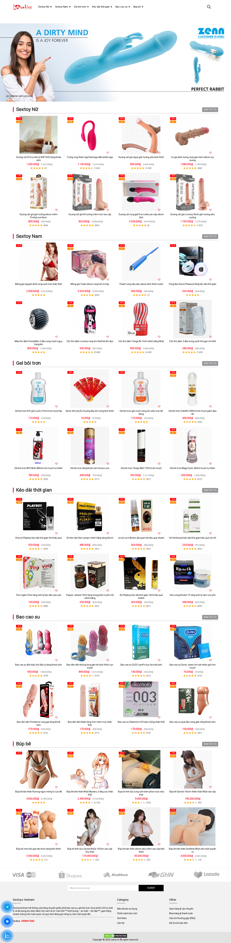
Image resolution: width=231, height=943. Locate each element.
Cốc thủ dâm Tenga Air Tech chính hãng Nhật (141, 341)
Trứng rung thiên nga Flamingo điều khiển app (90, 157)
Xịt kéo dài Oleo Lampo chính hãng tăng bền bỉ (90, 538)
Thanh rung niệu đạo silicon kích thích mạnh (141, 284)
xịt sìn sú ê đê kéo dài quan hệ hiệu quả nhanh (141, 538)
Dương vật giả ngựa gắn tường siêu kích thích (141, 157)
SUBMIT (151, 888)
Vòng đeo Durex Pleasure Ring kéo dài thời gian (192, 284)
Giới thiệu (122, 918)
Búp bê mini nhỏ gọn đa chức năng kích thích (38, 849)
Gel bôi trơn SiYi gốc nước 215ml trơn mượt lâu (38, 411)
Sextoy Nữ (27, 109)
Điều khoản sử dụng (127, 908)
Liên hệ (120, 923)
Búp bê (23, 744)
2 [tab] (117, 98)
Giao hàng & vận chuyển (181, 908)
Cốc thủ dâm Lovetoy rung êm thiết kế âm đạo (90, 341)
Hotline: (23, 921)
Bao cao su (28, 617)
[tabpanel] (115, 62)
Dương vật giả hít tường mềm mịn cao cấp (90, 214)
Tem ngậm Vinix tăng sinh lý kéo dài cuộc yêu (38, 595)
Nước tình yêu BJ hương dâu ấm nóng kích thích (90, 411)
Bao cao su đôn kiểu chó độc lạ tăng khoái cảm (38, 664)
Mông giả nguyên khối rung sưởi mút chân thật (38, 284)
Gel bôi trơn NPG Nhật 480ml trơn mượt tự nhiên (38, 468)
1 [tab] (114, 98)
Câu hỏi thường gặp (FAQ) (182, 918)
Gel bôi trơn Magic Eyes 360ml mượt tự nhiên (192, 468)
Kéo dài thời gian (34, 490)
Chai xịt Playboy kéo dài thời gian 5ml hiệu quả (38, 538)
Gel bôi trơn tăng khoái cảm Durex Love (89, 468)
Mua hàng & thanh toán (181, 913)
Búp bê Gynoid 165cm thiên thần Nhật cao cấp (192, 791)
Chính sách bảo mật (127, 913)
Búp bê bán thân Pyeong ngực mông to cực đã (38, 791)
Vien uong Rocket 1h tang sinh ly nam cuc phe (193, 595)
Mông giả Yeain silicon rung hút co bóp (90, 284)
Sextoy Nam (29, 236)
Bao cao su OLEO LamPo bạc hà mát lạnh (141, 664)
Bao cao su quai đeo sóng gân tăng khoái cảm (193, 722)
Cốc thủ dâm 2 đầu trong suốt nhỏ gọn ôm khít (192, 341)
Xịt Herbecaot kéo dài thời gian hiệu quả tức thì (192, 538)
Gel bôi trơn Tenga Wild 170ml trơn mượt (141, 468)
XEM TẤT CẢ (210, 109)
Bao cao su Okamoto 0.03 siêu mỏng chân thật (141, 722)
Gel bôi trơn (28, 363)
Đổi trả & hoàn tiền (178, 923)
